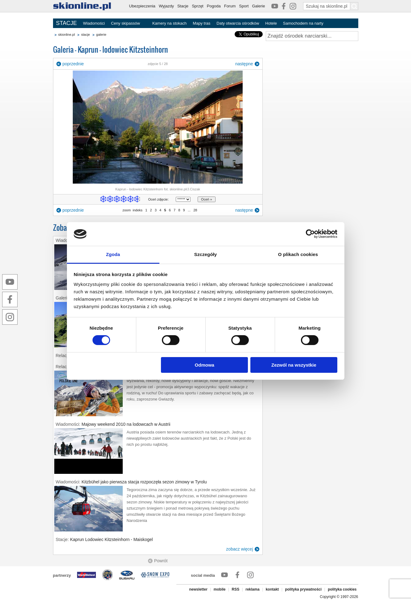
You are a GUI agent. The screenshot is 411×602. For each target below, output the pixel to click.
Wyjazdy (166, 6)
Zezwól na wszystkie (293, 365)
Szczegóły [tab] (205, 254)
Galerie (258, 6)
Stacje (182, 6)
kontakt (272, 589)
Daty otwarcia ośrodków (237, 23)
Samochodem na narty (303, 23)
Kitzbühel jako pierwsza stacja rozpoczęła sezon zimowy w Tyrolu (144, 481)
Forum (230, 6)
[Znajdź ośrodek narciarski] (312, 36)
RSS (236, 589)
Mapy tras (201, 23)
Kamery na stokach (169, 23)
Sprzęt (197, 6)
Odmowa (204, 365)
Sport (244, 6)
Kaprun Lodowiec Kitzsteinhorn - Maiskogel (111, 539)
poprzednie (73, 63)
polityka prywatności (303, 589)
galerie (101, 34)
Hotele (271, 23)
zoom (126, 210)
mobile (220, 589)
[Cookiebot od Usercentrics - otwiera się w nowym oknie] (310, 233)
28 (195, 210)
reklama (252, 589)
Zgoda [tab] (113, 254)
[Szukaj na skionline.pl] (354, 6)
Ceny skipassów (125, 23)
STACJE (66, 23)
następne (244, 63)
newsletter (198, 589)
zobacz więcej (239, 549)
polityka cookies (342, 589)
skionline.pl (66, 34)
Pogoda (214, 6)
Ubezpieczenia (142, 6)
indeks (137, 210)
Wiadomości (94, 23)
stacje (85, 34)
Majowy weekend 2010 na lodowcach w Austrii (126, 424)
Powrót (161, 560)
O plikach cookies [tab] (298, 254)
